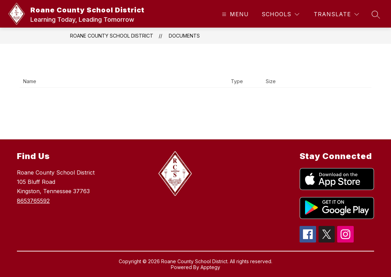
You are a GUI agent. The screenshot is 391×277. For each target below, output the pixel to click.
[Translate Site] (336, 14)
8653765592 (33, 200)
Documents (184, 36)
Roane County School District (111, 36)
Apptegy (210, 267)
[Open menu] (234, 14)
